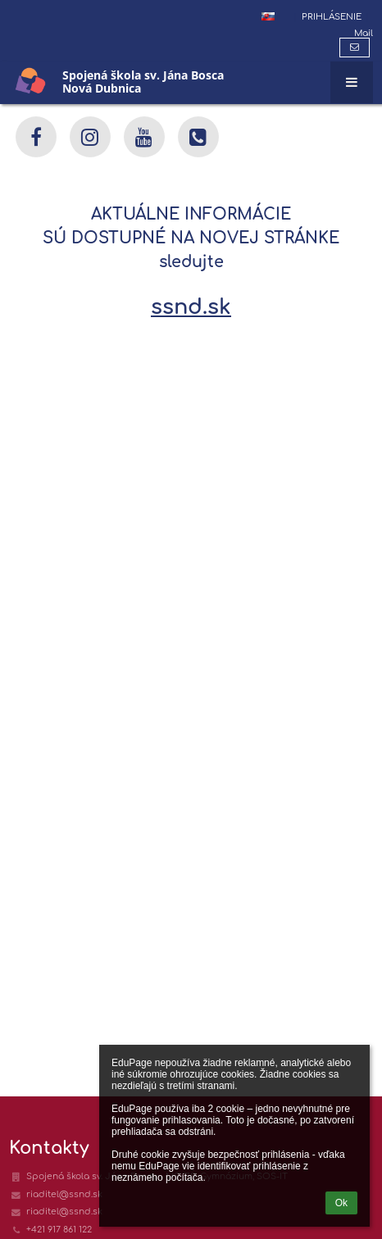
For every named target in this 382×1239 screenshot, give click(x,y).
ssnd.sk (191, 307)
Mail (363, 33)
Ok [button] (341, 1203)
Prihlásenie (332, 16)
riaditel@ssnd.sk (64, 1194)
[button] (268, 16)
